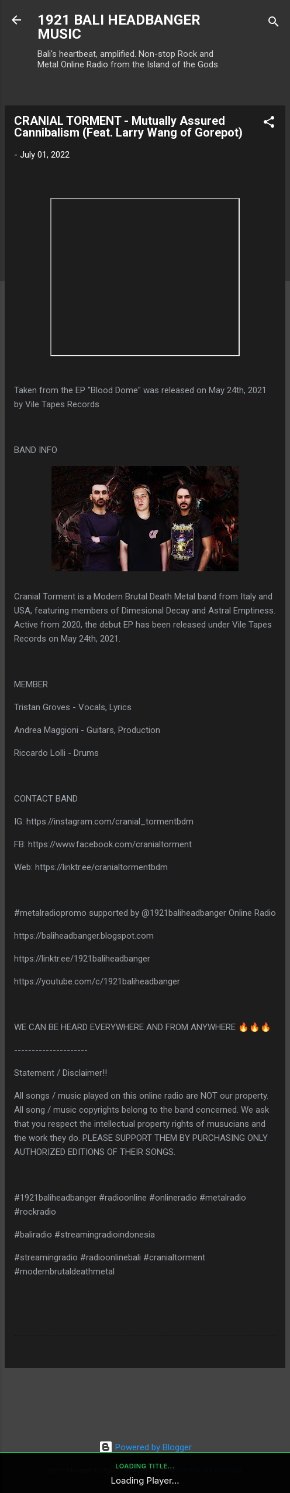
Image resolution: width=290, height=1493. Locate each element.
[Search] (274, 24)
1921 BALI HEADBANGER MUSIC (119, 27)
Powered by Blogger (145, 1447)
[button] (269, 124)
